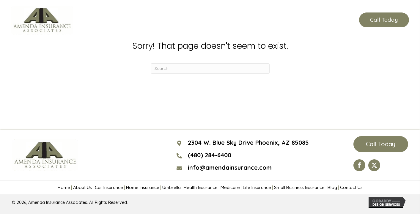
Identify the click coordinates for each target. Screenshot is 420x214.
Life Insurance (257, 187)
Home (64, 187)
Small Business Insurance (299, 187)
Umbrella (171, 187)
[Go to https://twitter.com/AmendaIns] (374, 165)
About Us (82, 187)
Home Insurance (142, 187)
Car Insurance (109, 187)
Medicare (230, 187)
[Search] (210, 68)
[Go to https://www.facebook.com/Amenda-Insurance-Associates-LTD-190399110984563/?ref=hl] (359, 165)
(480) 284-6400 (322, 19)
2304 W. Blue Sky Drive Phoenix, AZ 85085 (248, 142)
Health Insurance (201, 187)
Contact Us (351, 187)
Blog (332, 187)
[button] (384, 19)
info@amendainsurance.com (230, 167)
